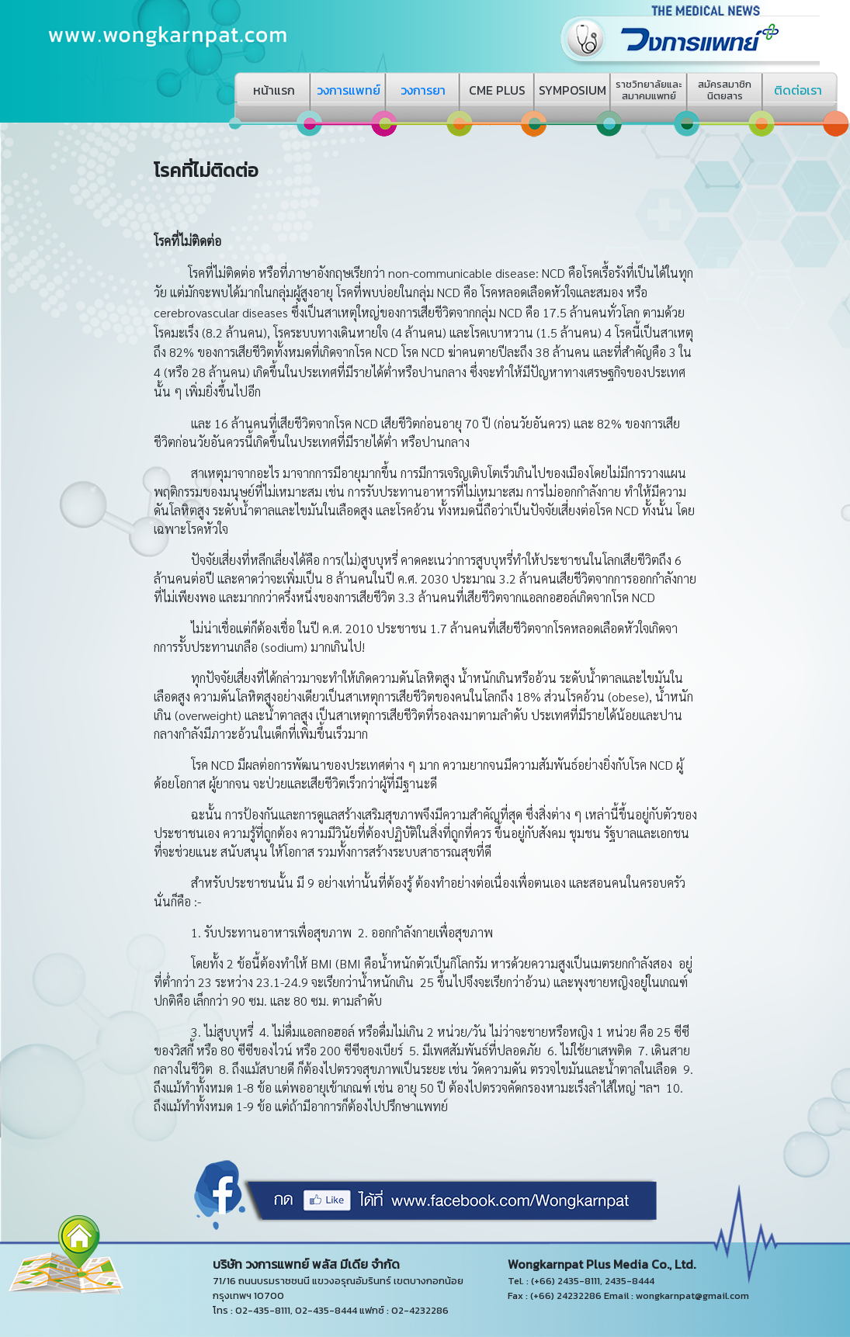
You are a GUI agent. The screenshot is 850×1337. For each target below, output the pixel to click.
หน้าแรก (274, 90)
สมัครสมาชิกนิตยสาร (724, 90)
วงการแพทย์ (348, 90)
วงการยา (423, 90)
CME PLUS (497, 90)
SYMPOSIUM (572, 90)
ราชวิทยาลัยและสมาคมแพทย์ (649, 90)
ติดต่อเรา (798, 90)
